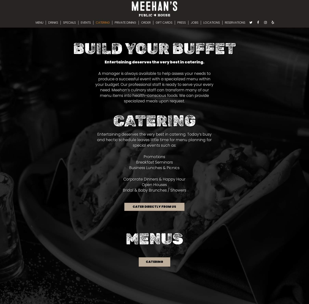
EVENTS (86, 23)
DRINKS (53, 23)
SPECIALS (69, 23)
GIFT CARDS (164, 23)
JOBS (194, 23)
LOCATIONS (211, 23)
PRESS (181, 23)
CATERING (103, 23)
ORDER (146, 23)
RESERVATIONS (235, 23)
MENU (39, 23)
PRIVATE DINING (125, 23)
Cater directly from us (154, 206)
